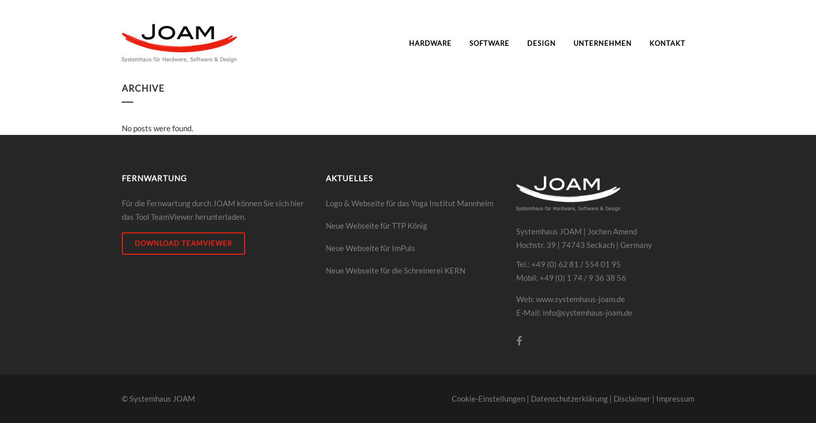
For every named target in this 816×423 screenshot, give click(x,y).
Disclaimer (632, 398)
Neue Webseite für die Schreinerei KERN (395, 270)
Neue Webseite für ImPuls (370, 248)
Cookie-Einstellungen (488, 398)
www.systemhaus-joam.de (580, 299)
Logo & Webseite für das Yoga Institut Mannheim (409, 203)
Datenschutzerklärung (569, 398)
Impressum (675, 398)
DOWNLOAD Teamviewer (183, 243)
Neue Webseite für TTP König (376, 225)
